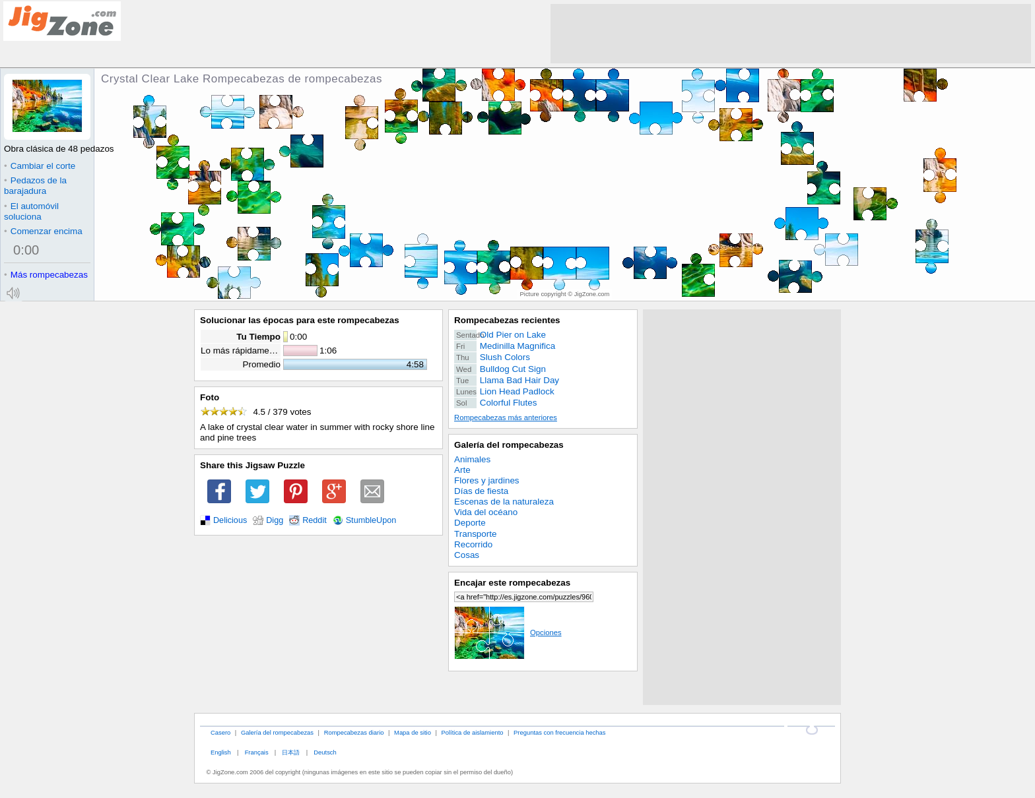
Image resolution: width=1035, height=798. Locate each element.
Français (257, 752)
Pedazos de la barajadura (35, 185)
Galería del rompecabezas (509, 445)
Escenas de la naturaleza (504, 501)
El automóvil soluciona (31, 211)
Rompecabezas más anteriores (505, 417)
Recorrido (473, 544)
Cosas (466, 555)
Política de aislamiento (473, 732)
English (221, 752)
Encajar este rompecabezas (512, 583)
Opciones (508, 632)
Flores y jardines (486, 480)
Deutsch (325, 752)
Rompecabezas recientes (507, 320)
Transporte (475, 534)
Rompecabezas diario (354, 732)
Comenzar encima (43, 231)
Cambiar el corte (39, 166)
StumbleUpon (371, 520)
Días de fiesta (481, 491)
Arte (462, 470)
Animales (472, 459)
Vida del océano (486, 512)
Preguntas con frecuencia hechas (559, 732)
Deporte (470, 523)
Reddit (314, 520)
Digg (274, 520)
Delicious (230, 520)
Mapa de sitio (412, 732)
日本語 (291, 752)
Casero (220, 732)
